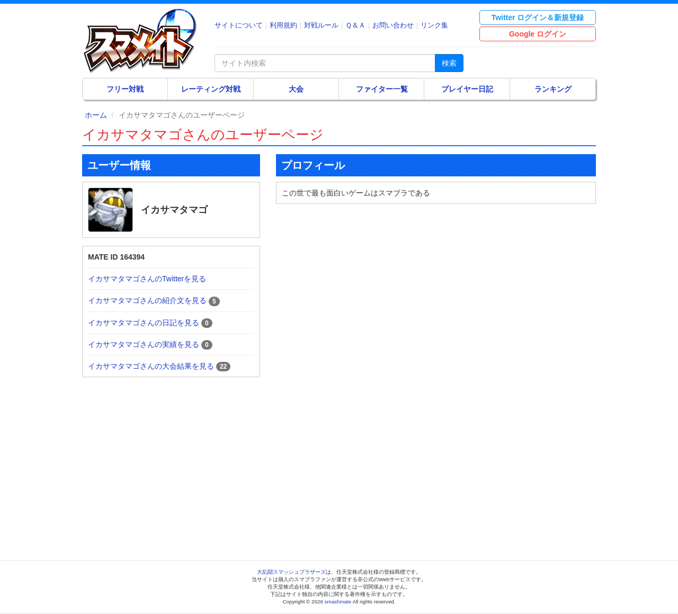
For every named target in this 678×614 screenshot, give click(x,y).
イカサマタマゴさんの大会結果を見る (151, 366)
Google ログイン (537, 34)
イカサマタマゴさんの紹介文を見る (147, 300)
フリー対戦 (125, 89)
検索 (449, 63)
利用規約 (283, 25)
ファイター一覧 (382, 89)
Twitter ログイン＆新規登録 (538, 17)
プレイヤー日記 (467, 89)
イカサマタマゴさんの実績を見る (143, 344)
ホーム (96, 115)
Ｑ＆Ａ (355, 25)
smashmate (338, 601)
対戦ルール (321, 25)
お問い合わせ (393, 25)
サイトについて (239, 25)
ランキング (553, 89)
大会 (296, 89)
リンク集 (434, 25)
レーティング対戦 (210, 89)
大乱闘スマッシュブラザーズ (291, 572)
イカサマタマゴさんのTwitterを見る (147, 278)
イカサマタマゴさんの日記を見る (143, 322)
